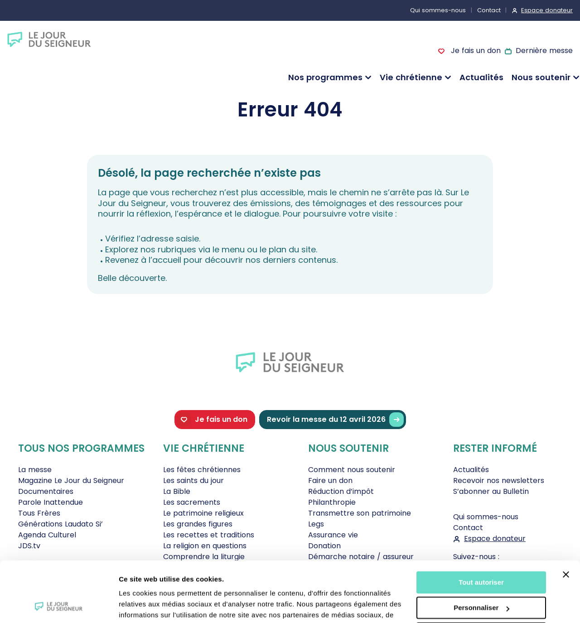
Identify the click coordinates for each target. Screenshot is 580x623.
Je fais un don (474, 50)
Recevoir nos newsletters (498, 480)
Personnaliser (481, 551)
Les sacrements (191, 502)
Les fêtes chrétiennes (202, 469)
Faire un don (330, 480)
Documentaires (45, 491)
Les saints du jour (193, 480)
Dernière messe (544, 50)
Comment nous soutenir (351, 469)
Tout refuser (481, 577)
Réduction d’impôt (341, 491)
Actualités (481, 77)
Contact (489, 10)
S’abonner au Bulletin (491, 491)
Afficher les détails (149, 605)
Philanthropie (332, 502)
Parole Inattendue (50, 502)
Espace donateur (547, 10)
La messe (35, 469)
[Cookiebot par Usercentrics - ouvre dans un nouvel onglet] (58, 605)
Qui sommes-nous (438, 10)
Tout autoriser (481, 526)
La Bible (176, 491)
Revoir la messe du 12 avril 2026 (335, 419)
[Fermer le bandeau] (566, 518)
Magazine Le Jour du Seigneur (71, 480)
